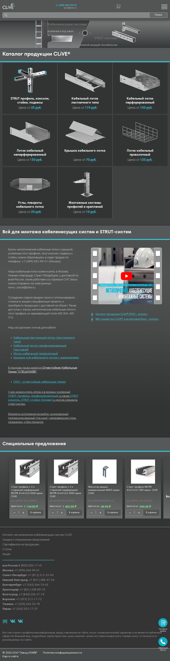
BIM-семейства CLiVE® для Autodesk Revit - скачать (125, 319)
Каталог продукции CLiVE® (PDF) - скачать (119, 314)
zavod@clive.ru (70, 8)
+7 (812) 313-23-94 (40, 575)
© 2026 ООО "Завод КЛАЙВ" (19, 653)
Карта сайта (10, 656)
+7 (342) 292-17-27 (25, 609)
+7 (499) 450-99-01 (66, 5)
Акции (6, 554)
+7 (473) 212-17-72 (29, 599)
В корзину (36, 513)
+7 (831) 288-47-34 (41, 580)
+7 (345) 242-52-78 (27, 604)
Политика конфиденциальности (62, 653)
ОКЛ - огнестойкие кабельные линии (39, 382)
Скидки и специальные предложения (25, 540)
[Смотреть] (126, 276)
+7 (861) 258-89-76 (32, 589)
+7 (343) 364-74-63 (35, 585)
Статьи (7, 549)
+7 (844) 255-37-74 (31, 594)
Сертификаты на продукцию (20, 544)
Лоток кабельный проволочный (35, 353)
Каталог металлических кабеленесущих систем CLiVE (37, 535)
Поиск (158, 15)
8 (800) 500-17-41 (30, 565)
